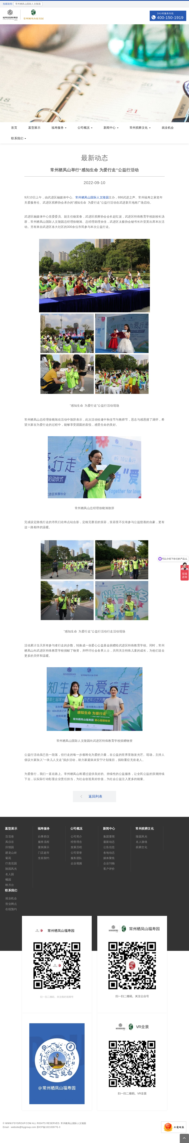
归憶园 (9, 847)
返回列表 (91, 796)
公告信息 (109, 847)
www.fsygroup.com (18, 1123)
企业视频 (76, 863)
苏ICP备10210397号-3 (48, 1127)
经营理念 (76, 841)
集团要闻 (109, 836)
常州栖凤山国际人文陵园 (92, 197)
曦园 (8, 879)
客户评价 (109, 868)
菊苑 (8, 858)
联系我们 (18, 138)
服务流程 (43, 841)
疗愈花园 (11, 863)
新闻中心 (111, 127)
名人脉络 (141, 841)
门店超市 (43, 852)
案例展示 (43, 847)
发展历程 (76, 847)
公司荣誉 (76, 852)
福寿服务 (58, 127)
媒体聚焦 (109, 858)
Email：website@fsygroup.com (19, 1127)
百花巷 (9, 836)
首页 (14, 127)
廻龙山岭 (11, 852)
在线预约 (11, 909)
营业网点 (11, 903)
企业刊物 (109, 863)
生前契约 (43, 858)
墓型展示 (34, 127)
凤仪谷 (9, 841)
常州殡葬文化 (140, 127)
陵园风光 (11, 868)
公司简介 (76, 836)
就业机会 (168, 127)
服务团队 (76, 858)
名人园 (9, 874)
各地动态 (109, 852)
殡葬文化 (141, 847)
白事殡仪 (43, 836)
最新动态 (109, 841)
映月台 (9, 884)
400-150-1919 (170, 17)
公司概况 (85, 127)
